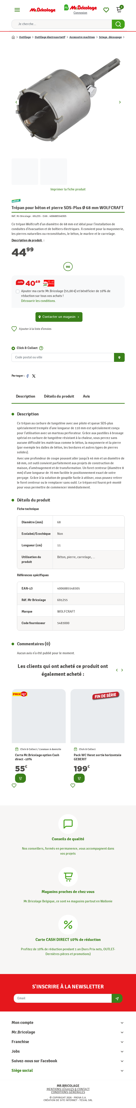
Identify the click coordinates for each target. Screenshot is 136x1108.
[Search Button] (118, 24)
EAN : (46, 216)
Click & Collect (27, 348)
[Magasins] (68, 876)
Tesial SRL (85, 1100)
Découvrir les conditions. (38, 301)
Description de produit (28, 240)
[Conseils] (68, 823)
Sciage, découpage (110, 37)
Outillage (25, 37)
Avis (86, 396)
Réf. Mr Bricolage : (22, 216)
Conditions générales (68, 1092)
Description (25, 396)
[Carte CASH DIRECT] (68, 924)
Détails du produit (59, 396)
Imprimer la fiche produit (68, 189)
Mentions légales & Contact (68, 1089)
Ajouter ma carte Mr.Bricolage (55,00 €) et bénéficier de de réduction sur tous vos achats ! (66, 293)
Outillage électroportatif (50, 37)
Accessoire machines (82, 37)
